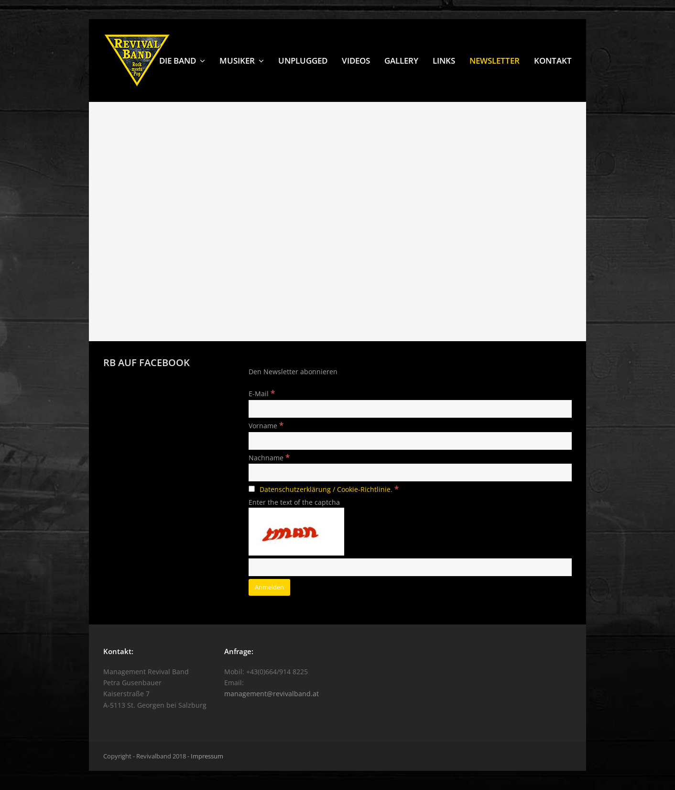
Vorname (266, 425)
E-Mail (262, 393)
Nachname (269, 457)
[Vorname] (410, 441)
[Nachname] (410, 472)
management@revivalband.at (271, 693)
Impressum (207, 756)
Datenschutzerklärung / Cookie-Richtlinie (325, 489)
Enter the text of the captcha (294, 502)
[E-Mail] (410, 409)
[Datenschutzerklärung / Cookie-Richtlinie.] (252, 489)
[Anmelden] (269, 587)
